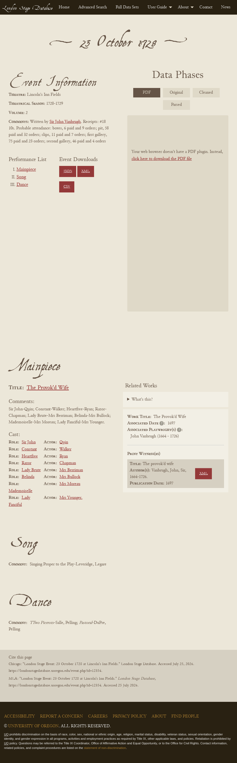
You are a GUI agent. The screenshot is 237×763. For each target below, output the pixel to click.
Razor (26, 463)
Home (64, 7)
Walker (65, 449)
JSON (68, 171)
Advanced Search (92, 7)
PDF (147, 92)
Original (176, 92)
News (226, 7)
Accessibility (19, 716)
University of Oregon (33, 726)
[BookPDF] (178, 213)
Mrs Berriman (71, 470)
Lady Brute (31, 470)
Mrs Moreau (69, 484)
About (183, 7)
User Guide (157, 7)
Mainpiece (26, 169)
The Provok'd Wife (48, 388)
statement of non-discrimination (105, 747)
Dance (22, 184)
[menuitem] (64, 7)
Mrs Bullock (69, 477)
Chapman (67, 463)
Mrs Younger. (70, 498)
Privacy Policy (129, 716)
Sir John (29, 442)
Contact (205, 7)
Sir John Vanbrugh (65, 122)
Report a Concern (61, 716)
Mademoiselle (20, 491)
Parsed (176, 105)
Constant (29, 449)
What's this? (142, 399)
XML (85, 171)
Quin (63, 442)
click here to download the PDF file (162, 159)
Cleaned (206, 92)
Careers (98, 716)
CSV (67, 187)
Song (21, 177)
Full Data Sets (127, 7)
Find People (185, 716)
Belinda (28, 477)
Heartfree (30, 456)
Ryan (63, 456)
